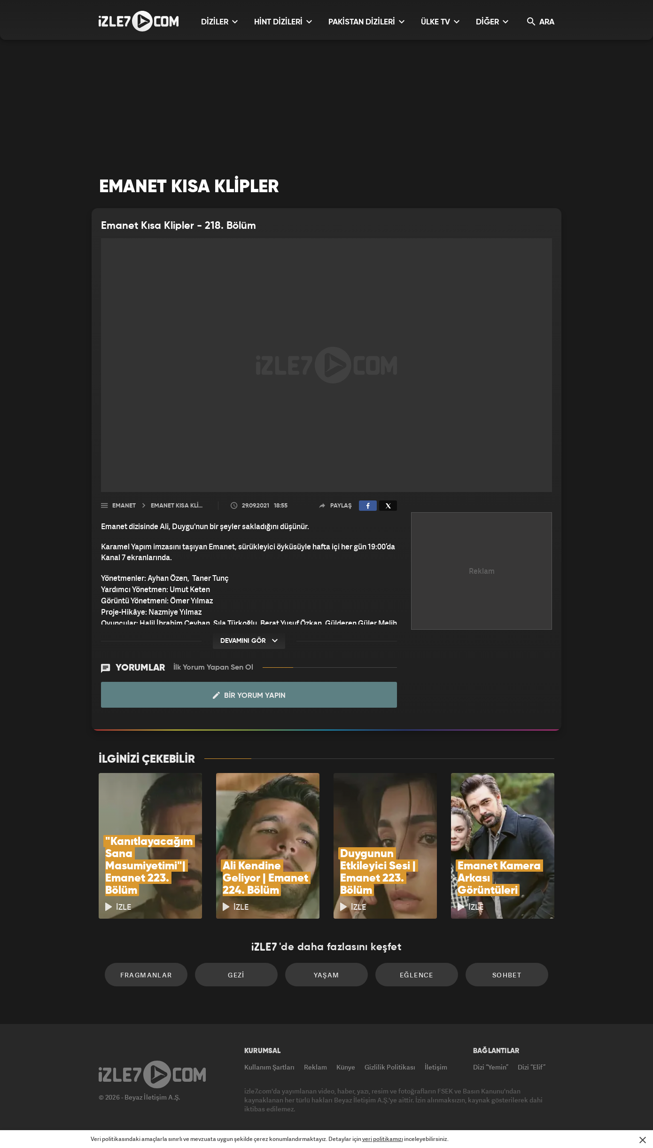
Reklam (315, 1066)
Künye (345, 1066)
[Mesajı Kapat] (642, 1140)
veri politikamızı (382, 1139)
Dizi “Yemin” (490, 1066)
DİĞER (492, 21)
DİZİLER (219, 21)
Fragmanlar (146, 974)
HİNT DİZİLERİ (283, 21)
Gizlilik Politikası (390, 1066)
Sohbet (506, 974)
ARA (540, 21)
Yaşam (327, 974)
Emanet (124, 506)
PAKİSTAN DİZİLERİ (366, 21)
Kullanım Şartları (269, 1066)
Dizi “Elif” (531, 1066)
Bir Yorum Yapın (249, 695)
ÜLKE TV (440, 21)
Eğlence (417, 974)
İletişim (436, 1066)
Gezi (236, 974)
